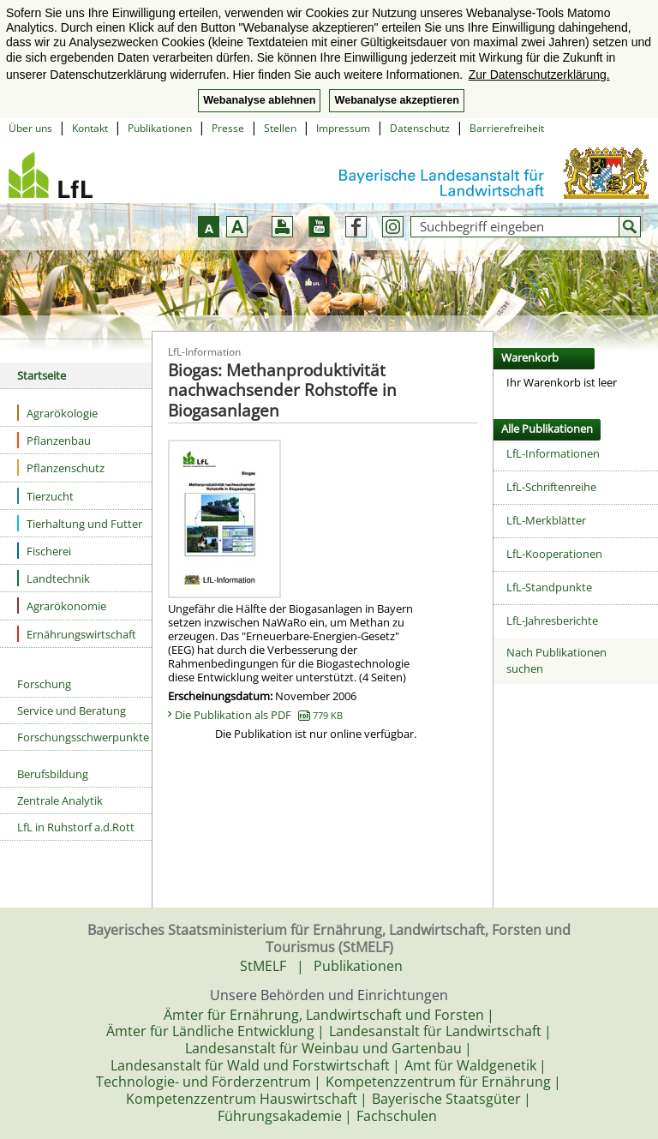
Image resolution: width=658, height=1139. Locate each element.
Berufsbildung (52, 774)
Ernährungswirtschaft (76, 634)
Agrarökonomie (61, 605)
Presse (228, 128)
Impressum (343, 128)
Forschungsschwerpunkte (83, 737)
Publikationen (160, 128)
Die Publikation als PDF (259, 714)
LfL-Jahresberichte (552, 620)
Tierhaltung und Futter (79, 523)
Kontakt (90, 128)
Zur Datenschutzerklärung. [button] (539, 74)
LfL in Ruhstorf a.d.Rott (76, 827)
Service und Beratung (71, 710)
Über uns (30, 128)
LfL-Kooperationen (554, 553)
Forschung (44, 684)
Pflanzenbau (54, 440)
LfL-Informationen (553, 453)
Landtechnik (53, 578)
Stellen (280, 128)
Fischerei (44, 551)
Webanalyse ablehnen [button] (259, 100)
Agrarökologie (57, 413)
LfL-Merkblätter (546, 520)
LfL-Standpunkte (549, 587)
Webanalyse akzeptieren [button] (396, 100)
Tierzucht (45, 496)
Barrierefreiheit (507, 128)
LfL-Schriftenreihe (551, 487)
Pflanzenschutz (61, 467)
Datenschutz (420, 128)
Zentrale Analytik (60, 800)
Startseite (41, 375)
